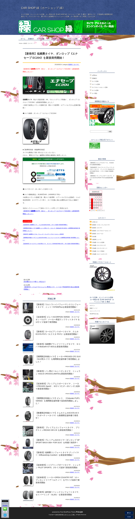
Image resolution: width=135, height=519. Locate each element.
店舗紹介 (31, 39)
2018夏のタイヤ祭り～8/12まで (35, 282)
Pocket (5, 505)
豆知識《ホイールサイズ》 (100, 254)
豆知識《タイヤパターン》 (100, 248)
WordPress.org (94, 313)
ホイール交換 (51, 39)
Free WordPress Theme (71, 512)
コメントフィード (95, 311)
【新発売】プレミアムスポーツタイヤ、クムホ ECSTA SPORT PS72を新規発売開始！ (102, 177)
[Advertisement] (37, 259)
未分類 (94, 236)
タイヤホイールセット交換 (68, 39)
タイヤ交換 (40, 39)
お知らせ (94, 222)
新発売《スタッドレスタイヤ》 (101, 225)
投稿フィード (93, 308)
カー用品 (93, 39)
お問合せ (102, 39)
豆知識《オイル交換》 (98, 242)
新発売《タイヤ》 (73, 64)
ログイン (92, 305)
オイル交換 (84, 39)
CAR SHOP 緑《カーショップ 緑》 (43, 7)
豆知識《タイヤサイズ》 (99, 245)
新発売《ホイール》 (98, 233)
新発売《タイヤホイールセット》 (102, 230)
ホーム (23, 39)
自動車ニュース (96, 239)
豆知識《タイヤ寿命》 (98, 251)
